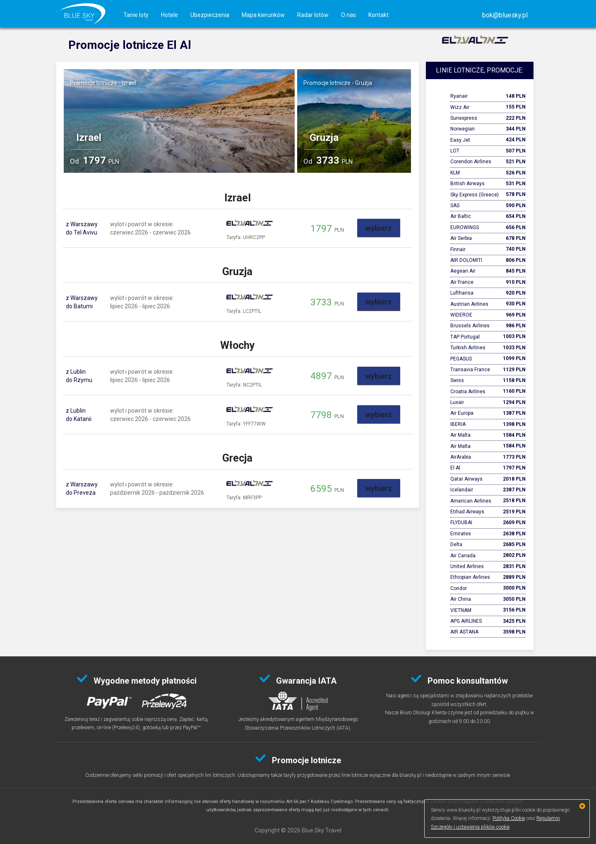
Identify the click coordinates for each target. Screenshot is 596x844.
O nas (348, 15)
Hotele (169, 15)
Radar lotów (313, 15)
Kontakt (378, 15)
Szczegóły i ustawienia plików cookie (470, 827)
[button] (505, 15)
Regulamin (548, 818)
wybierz (378, 228)
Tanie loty (136, 15)
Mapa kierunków (263, 15)
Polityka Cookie (509, 818)
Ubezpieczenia (209, 15)
